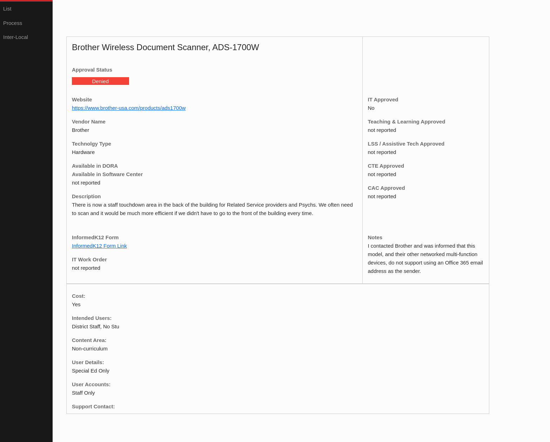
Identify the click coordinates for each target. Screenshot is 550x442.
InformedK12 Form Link (99, 246)
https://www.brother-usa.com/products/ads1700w (129, 108)
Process (12, 23)
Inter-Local (15, 37)
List (7, 9)
